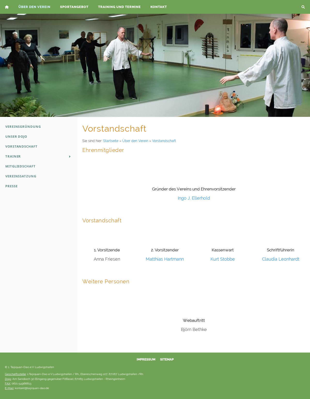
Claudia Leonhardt (280, 259)
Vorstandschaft (164, 141)
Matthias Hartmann (165, 259)
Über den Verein (135, 141)
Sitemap (167, 359)
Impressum (146, 359)
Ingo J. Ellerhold (194, 198)
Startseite (110, 141)
